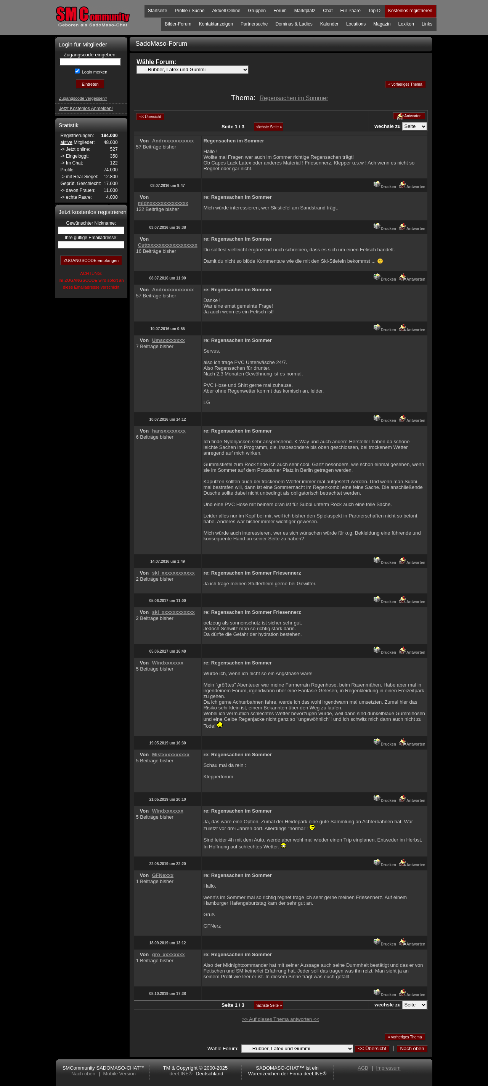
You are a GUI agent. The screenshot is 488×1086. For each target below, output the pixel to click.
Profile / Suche (189, 10)
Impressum (388, 1068)
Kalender (329, 24)
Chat (327, 10)
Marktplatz (304, 10)
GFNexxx (162, 875)
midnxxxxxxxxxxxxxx (163, 203)
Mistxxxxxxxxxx (170, 754)
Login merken (94, 72)
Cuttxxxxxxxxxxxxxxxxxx (167, 245)
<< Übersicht (372, 1048)
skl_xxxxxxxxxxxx (173, 573)
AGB (363, 1068)
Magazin (381, 24)
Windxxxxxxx (167, 663)
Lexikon (406, 24)
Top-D (374, 10)
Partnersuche (254, 24)
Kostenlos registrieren (410, 10)
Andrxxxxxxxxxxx (173, 141)
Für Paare (350, 10)
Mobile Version (119, 1073)
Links (427, 24)
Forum (280, 10)
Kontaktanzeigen (216, 24)
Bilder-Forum (178, 24)
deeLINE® (180, 1073)
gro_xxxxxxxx (168, 954)
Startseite (157, 10)
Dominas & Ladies (293, 24)
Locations (356, 24)
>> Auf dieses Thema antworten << (280, 1019)
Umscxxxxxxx (168, 340)
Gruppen (257, 10)
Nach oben (412, 1048)
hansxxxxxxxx (169, 431)
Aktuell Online (226, 10)
